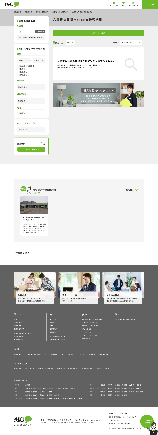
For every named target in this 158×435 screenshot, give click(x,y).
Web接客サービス (56, 354)
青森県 (102, 385)
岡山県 (35, 395)
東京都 (27, 388)
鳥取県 (42, 395)
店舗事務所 (18, 323)
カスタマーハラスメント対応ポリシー (121, 424)
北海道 (27, 385)
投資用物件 (54, 329)
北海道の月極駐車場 (42, 12)
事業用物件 (54, 332)
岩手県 (110, 385)
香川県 (102, 395)
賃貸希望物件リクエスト (22, 333)
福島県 (138, 385)
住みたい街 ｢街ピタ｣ (45, 368)
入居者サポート (72, 354)
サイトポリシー (114, 420)
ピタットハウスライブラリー (24, 368)
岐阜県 (42, 392)
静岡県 (35, 392)
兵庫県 (110, 392)
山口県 (56, 395)
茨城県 (72, 388)
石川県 (124, 388)
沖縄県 (79, 398)
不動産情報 (17, 12)
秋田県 (117, 385)
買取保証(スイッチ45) (90, 326)
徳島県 (117, 395)
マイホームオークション (90, 323)
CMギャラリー (87, 368)
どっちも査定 (87, 329)
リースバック (86, 332)
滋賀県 (124, 392)
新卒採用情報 (104, 354)
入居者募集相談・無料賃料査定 (126, 319)
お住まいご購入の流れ (57, 340)
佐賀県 (35, 398)
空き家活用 (86, 339)
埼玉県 (51, 388)
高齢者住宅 (18, 329)
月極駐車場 (28, 12)
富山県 (131, 388)
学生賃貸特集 (18, 336)
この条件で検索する (31, 149)
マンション (54, 319)
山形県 (131, 385)
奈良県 (131, 392)
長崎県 (42, 398)
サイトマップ (131, 417)
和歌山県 (139, 392)
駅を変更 (41, 31)
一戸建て (53, 323)
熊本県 (56, 398)
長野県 (110, 388)
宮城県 (124, 385)
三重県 (49, 392)
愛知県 (27, 392)
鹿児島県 (71, 398)
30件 (68, 42)
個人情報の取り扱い (115, 417)
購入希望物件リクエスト (58, 336)
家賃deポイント (19, 340)
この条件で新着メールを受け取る (31, 37)
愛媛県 (110, 395)
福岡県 (27, 398)
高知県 (124, 395)
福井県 (138, 388)
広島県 (27, 395)
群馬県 (58, 388)
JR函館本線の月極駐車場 (60, 12)
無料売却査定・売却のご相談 (92, 319)
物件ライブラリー (103, 368)
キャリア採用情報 (89, 354)
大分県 (49, 398)
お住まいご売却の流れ (90, 335)
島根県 (49, 395)
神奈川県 (36, 388)
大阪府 (102, 392)
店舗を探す (18, 354)
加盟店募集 (123, 413)
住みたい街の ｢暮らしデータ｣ (67, 368)
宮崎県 (63, 398)
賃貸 (15, 319)
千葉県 (43, 388)
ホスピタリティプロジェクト (36, 354)
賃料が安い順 (127, 42)
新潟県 (117, 388)
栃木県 (65, 388)
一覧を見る (129, 189)
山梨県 (102, 388)
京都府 (117, 392)
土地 (51, 326)
